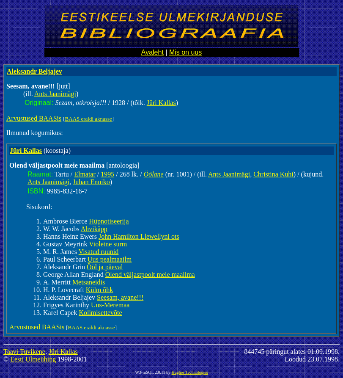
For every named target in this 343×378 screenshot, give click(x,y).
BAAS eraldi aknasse (88, 119)
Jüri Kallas (161, 102)
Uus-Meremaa (110, 305)
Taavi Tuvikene (24, 351)
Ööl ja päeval (105, 266)
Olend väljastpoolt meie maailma (150, 274)
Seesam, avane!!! (120, 297)
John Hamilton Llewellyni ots (139, 236)
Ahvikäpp (94, 228)
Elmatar (85, 174)
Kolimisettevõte (100, 312)
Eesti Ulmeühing (33, 359)
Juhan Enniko (91, 181)
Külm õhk (99, 289)
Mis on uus (185, 52)
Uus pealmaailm (110, 259)
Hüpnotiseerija (109, 221)
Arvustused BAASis (33, 118)
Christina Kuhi (273, 174)
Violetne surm (108, 244)
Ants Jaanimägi (55, 93)
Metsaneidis (88, 282)
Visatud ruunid (99, 251)
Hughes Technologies (190, 372)
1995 (107, 174)
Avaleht (152, 52)
